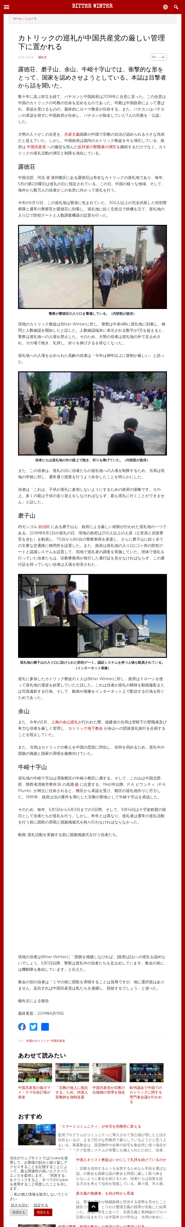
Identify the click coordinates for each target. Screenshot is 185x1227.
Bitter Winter (92, 6)
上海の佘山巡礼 (64, 722)
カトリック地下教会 (85, 728)
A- (163, 57)
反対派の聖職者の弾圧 (97, 147)
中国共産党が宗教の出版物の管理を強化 (108, 1090)
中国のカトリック (37, 1041)
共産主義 (72, 134)
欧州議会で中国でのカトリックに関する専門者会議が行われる (146, 1095)
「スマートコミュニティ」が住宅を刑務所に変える (102, 1126)
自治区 (44, 526)
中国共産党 (36, 147)
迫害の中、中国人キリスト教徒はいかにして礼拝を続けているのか (112, 1163)
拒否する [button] (19, 1212)
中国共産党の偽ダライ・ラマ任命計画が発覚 (34, 1092)
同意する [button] (43, 1212)
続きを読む (20, 1205)
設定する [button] (41, 1205)
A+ (154, 57)
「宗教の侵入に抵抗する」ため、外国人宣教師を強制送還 (71, 1092)
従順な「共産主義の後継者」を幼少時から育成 (98, 1200)
